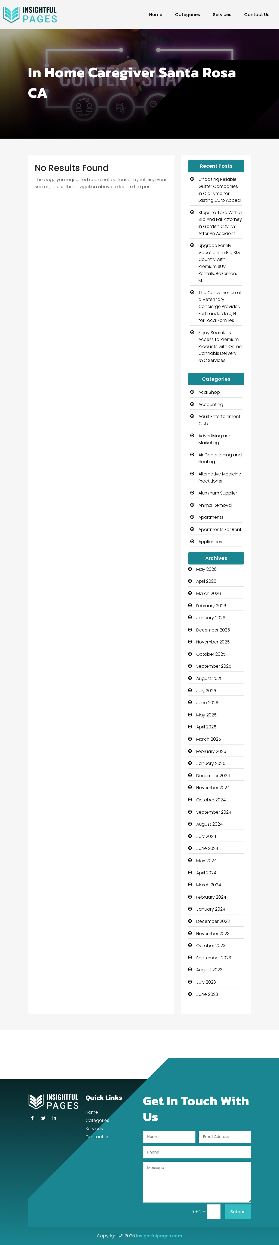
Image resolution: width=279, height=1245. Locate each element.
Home (155, 14)
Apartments (210, 517)
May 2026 (206, 569)
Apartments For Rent (219, 529)
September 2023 (213, 958)
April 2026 (206, 581)
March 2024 (208, 885)
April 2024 (206, 873)
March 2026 (208, 593)
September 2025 (213, 666)
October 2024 (211, 800)
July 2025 (206, 691)
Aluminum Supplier (217, 493)
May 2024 (206, 861)
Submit (238, 1212)
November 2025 (213, 642)
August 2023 (209, 970)
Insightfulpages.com (159, 1236)
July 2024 (206, 836)
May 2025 (206, 715)
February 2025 (211, 751)
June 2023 (207, 994)
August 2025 (209, 678)
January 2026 (210, 618)
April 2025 (206, 727)
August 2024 (209, 824)
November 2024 (213, 788)
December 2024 (213, 776)
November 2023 (212, 933)
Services (222, 14)
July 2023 (206, 982)
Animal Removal (215, 505)
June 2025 (207, 703)
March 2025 (208, 739)
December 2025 (213, 630)
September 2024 (213, 812)
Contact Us (256, 14)
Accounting (210, 404)
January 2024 (210, 909)
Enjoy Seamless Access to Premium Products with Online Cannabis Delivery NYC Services (220, 346)
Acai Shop (209, 392)
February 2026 (211, 606)
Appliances (210, 542)
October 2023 (210, 945)
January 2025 (210, 763)
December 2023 (213, 921)
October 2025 (211, 654)
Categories (187, 14)
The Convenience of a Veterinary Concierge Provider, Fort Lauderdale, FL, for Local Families (220, 306)
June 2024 (207, 848)
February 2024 (211, 897)
